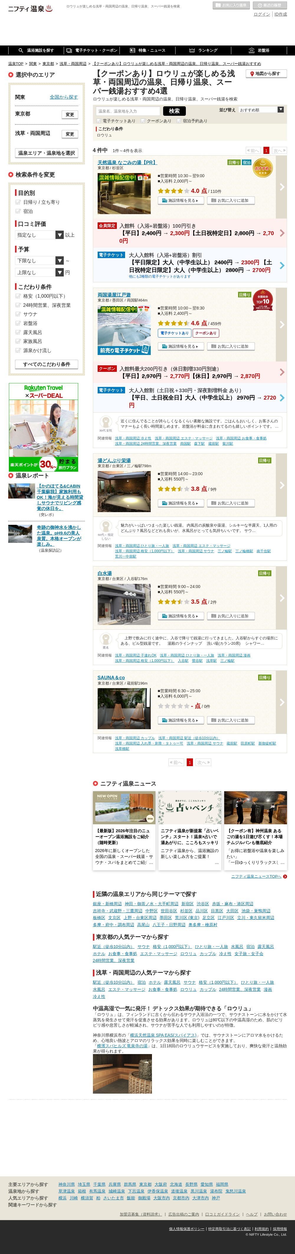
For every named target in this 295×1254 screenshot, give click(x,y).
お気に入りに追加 (233, 200)
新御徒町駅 (267, 743)
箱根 (82, 1191)
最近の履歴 (270, 5)
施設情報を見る (181, 200)
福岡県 (222, 1184)
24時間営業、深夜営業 (114, 960)
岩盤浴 (30, 323)
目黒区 (217, 910)
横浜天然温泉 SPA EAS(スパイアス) (163, 1035)
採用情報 (280, 1229)
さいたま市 (113, 1198)
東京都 (145, 1184)
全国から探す (64, 97)
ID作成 (281, 14)
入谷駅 (183, 661)
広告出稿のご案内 (183, 1214)
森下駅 (199, 444)
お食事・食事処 (122, 953)
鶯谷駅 (197, 661)
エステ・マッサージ (158, 953)
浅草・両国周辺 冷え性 (133, 438)
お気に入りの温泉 (231, 5)
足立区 (208, 917)
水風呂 (237, 946)
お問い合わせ (275, 1214)
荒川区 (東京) (187, 917)
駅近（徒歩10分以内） (114, 946)
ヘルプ (252, 1214)
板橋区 (99, 917)
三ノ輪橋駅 (244, 551)
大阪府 (161, 1184)
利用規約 (262, 1229)
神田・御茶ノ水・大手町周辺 (151, 903)
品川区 (202, 910)
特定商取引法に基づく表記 (229, 1229)
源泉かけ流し (37, 350)
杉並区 (186, 910)
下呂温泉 (136, 1191)
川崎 (74, 1198)
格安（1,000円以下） (172, 946)
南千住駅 (264, 551)
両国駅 (185, 444)
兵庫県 (115, 1184)
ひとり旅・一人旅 (211, 946)
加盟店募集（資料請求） (141, 1214)
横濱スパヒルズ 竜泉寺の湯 (122, 1045)
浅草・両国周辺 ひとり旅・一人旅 (142, 546)
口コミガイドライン (222, 1214)
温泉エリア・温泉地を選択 (46, 153)
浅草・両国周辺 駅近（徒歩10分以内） (189, 738)
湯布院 (216, 1191)
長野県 (191, 1184)
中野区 (151, 910)
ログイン (262, 14)
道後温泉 (179, 1191)
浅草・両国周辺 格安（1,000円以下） (144, 551)
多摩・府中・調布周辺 (113, 924)
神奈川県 (66, 1184)
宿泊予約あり (195, 120)
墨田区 (166, 917)
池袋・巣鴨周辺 (256, 910)
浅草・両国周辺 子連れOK (135, 655)
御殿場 (144, 1198)
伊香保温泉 (158, 1191)
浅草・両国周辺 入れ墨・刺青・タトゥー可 (149, 743)
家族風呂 (32, 341)
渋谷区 (203, 903)
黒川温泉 (199, 1191)
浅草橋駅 (122, 749)
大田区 (232, 910)
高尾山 (143, 924)
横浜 (62, 1198)
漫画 (268, 989)
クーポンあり (159, 120)
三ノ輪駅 (225, 551)
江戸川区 (226, 917)
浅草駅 (211, 661)
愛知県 (207, 1184)
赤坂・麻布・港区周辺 (232, 903)
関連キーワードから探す (32, 1205)
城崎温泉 (117, 1191)
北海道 (176, 1184)
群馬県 (130, 1184)
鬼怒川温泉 (235, 1191)
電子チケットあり (119, 120)
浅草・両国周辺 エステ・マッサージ (183, 438)
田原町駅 (248, 743)
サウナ (143, 946)
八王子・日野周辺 (169, 924)
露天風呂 (266, 946)
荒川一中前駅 (125, 556)
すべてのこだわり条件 (46, 364)
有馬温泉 (97, 1191)
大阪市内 (161, 1198)
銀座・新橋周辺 (107, 903)
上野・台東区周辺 (140, 917)
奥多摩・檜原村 (203, 924)
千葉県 (99, 1184)
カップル (208, 953)
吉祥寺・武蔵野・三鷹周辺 (117, 910)
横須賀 (87, 1198)
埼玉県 (84, 1184)
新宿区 (187, 903)
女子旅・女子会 (249, 953)
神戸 (216, 1198)
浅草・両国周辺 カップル (135, 738)
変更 (70, 114)
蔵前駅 (213, 444)
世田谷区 (169, 910)
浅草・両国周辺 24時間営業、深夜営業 (146, 444)
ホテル (99, 953)
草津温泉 (66, 1191)
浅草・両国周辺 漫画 (234, 655)
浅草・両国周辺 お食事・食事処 (241, 438)
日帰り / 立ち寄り (41, 202)
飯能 (131, 1198)
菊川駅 (227, 444)
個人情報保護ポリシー (186, 1229)
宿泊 (250, 946)
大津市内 (200, 1198)
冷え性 (225, 953)
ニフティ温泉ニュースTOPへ (256, 876)
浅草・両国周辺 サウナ (196, 551)
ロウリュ (188, 953)
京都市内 (181, 1198)
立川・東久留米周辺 (255, 917)
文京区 (114, 917)
